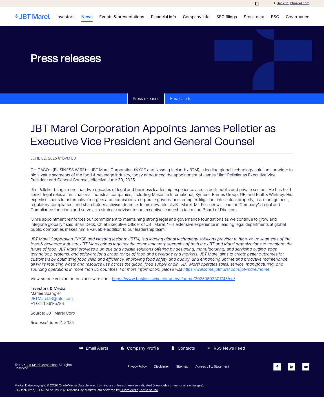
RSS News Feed (226, 348)
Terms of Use (148, 390)
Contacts (183, 348)
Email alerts (180, 98)
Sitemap (182, 367)
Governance (297, 16)
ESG (275, 16)
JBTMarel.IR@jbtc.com (52, 298)
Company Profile (139, 348)
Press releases (146, 98)
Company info (196, 16)
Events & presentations (121, 16)
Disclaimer (161, 367)
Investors (65, 16)
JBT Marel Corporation (42, 365)
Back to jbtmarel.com (291, 3)
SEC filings (226, 16)
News (87, 16)
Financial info (163, 16)
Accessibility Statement (212, 367)
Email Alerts (93, 348)
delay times (169, 385)
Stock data (254, 16)
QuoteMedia (68, 385)
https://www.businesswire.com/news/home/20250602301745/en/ (173, 278)
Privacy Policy (137, 367)
